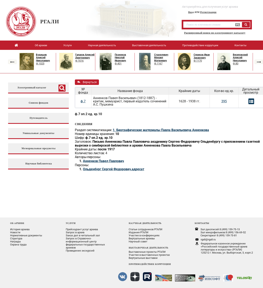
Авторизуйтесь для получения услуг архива (210, 6)
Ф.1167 (158, 63)
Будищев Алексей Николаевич (43, 57)
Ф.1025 (40, 63)
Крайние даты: (86, 149)
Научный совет (138, 241)
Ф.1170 (198, 60)
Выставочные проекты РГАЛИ (147, 251)
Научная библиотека (38, 163)
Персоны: (82, 165)
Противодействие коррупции (200, 45)
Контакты (240, 45)
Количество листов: (90, 153)
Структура (16, 238)
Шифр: (80, 138)
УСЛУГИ (71, 223)
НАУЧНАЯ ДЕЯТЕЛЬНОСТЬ (145, 223)
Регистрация (208, 12)
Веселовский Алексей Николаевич (240, 57)
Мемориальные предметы (38, 148)
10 (117, 134)
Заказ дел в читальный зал (83, 235)
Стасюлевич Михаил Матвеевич (161, 57)
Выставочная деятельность (149, 45)
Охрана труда (18, 244)
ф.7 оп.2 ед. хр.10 (88, 114)
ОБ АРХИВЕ (17, 223)
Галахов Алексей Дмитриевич (84, 56)
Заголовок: (83, 141)
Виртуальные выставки (143, 257)
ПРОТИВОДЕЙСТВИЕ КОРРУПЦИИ (150, 264)
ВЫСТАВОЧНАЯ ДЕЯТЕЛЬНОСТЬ (148, 247)
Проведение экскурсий (80, 250)
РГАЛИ (49, 21)
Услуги (67, 45)
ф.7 (83, 101)
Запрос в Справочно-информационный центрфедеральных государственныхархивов (85, 243)
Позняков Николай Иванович (120, 57)
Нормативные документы (26, 235)
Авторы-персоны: (88, 157)
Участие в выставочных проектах (149, 254)
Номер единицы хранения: (95, 134)
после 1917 (106, 149)
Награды (15, 241)
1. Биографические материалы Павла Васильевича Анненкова (161, 130)
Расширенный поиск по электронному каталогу (214, 32)
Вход (191, 12)
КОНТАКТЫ (202, 223)
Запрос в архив (75, 232)
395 (224, 101)
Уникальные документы (38, 133)
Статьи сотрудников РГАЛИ (145, 229)
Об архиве (41, 45)
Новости (15, 232)
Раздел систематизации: (93, 130)
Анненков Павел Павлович (103, 161)
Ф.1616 (79, 60)
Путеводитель (39, 118)
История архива (20, 229)
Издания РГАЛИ (138, 232)
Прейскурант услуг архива (82, 229)
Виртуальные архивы (142, 238)
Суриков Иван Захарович (202, 56)
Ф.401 (118, 63)
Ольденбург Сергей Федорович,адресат (113, 169)
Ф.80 (235, 63)
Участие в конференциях (144, 235)
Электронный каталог (31, 87)
